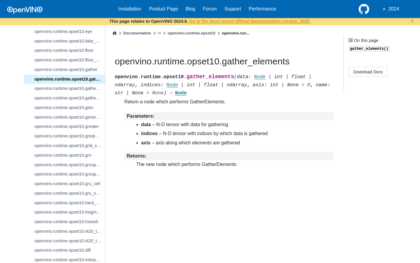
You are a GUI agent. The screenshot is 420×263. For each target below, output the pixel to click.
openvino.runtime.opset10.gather (65, 69)
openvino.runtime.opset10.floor (64, 50)
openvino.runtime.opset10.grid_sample (69, 145)
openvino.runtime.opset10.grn (62, 155)
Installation (129, 8)
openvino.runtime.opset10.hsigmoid (68, 212)
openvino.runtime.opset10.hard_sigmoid (69, 202)
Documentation (137, 33)
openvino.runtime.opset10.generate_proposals (69, 117)
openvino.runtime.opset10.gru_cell (67, 183)
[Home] (114, 33)
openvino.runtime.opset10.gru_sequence (69, 193)
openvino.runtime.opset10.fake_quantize (69, 41)
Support (232, 8)
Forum (210, 8)
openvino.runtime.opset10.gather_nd (69, 88)
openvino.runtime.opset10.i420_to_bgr (69, 231)
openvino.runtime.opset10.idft (62, 250)
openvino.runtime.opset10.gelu (63, 107)
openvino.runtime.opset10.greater (66, 126)
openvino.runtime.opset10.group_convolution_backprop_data (69, 174)
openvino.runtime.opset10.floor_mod (69, 60)
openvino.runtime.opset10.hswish (66, 221)
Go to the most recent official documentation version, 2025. (250, 21)
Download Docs (368, 71)
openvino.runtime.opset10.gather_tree (69, 98)
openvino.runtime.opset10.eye (63, 31)
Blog (190, 8)
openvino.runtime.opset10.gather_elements (69, 79)
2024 (394, 8)
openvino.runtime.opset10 (191, 33)
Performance (262, 8)
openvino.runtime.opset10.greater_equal (69, 136)
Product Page (163, 8)
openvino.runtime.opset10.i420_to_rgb (69, 240)
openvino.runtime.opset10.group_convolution (69, 164)
